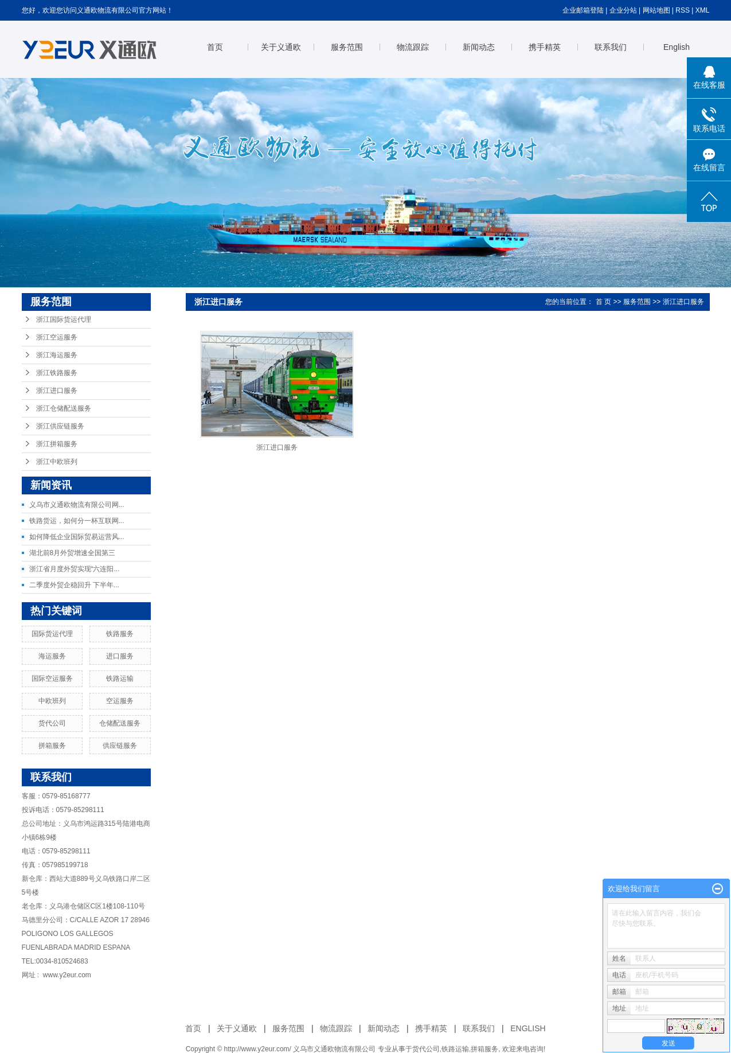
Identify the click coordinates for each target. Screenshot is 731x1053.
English (676, 47)
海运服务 (52, 656)
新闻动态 (479, 47)
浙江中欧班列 (56, 462)
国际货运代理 (52, 634)
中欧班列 (52, 701)
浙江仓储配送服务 (63, 408)
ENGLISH (527, 1028)
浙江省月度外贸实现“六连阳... (74, 569)
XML (702, 10)
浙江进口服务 (56, 391)
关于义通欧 (281, 47)
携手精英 (545, 47)
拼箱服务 (52, 746)
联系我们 (611, 47)
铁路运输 (120, 678)
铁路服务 (120, 634)
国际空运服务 (52, 678)
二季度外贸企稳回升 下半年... (74, 585)
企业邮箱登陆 (583, 10)
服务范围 (347, 47)
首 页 (603, 302)
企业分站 (623, 10)
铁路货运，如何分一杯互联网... (76, 521)
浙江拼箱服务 (56, 444)
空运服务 (120, 701)
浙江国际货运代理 (63, 319)
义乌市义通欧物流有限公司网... (76, 505)
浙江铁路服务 (56, 373)
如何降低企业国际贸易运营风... (76, 537)
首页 (215, 47)
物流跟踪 (413, 47)
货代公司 (52, 723)
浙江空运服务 (56, 337)
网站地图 (656, 10)
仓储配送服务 (119, 723)
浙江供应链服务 (60, 426)
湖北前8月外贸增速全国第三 (72, 553)
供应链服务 (120, 746)
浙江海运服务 (56, 355)
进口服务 (120, 656)
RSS (682, 10)
